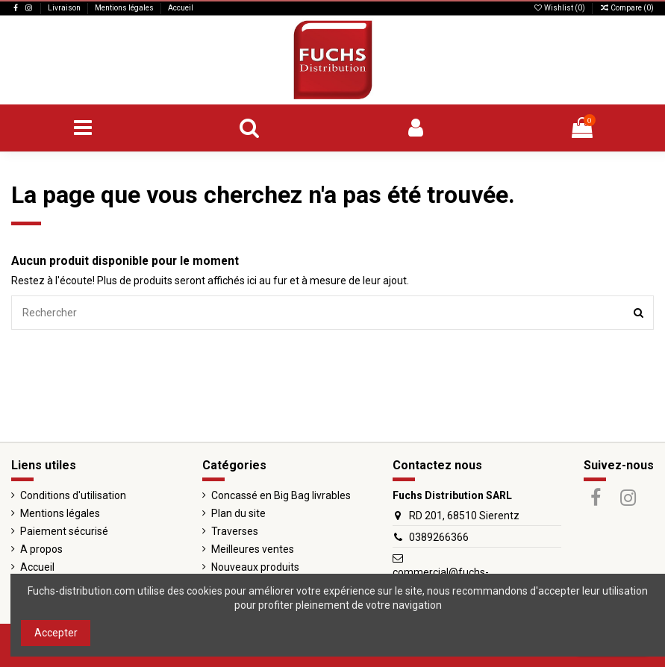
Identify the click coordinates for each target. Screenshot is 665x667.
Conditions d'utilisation (73, 495)
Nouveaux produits (255, 567)
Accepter (56, 633)
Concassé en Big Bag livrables (281, 495)
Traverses (234, 531)
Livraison (65, 8)
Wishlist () (560, 8)
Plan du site (238, 513)
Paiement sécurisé (64, 531)
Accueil (180, 8)
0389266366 (439, 537)
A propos (41, 549)
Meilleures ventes (252, 549)
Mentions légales (125, 8)
